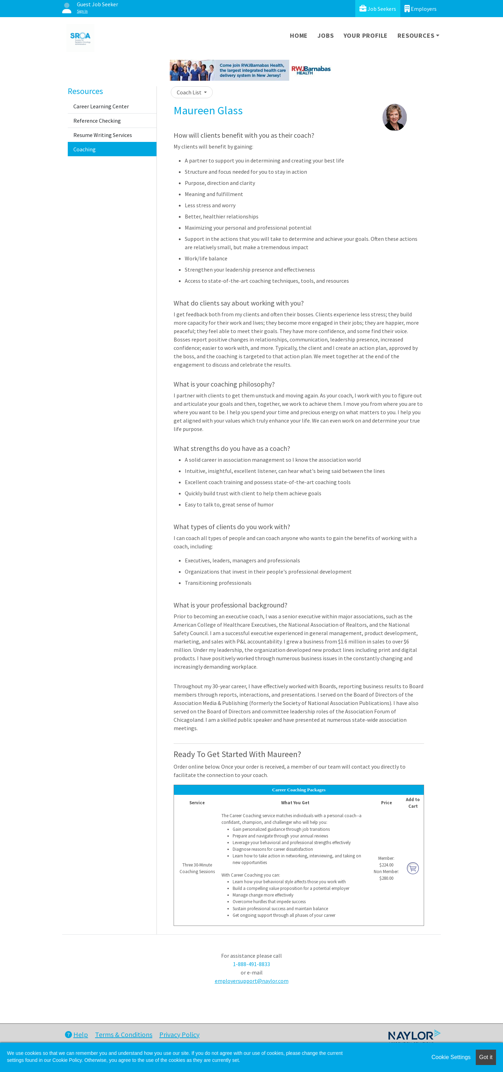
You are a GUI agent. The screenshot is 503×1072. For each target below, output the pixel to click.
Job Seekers (377, 8)
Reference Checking (97, 120)
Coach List (190, 92)
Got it (486, 1057)
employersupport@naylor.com (252, 980)
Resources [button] (416, 35)
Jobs (326, 35)
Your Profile (366, 35)
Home (299, 35)
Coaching (84, 149)
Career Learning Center (101, 106)
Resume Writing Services (102, 134)
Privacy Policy (179, 1034)
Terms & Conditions (123, 1034)
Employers (420, 8)
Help (76, 1034)
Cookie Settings (451, 1057)
